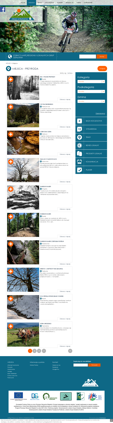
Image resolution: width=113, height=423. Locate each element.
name (69, 73)
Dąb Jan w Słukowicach (48, 159)
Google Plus (55, 369)
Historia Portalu (34, 365)
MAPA (78, 3)
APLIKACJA (69, 3)
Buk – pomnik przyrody (47, 77)
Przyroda (81, 81)
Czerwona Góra (45, 132)
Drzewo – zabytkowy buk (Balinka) (51, 269)
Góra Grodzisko (45, 324)
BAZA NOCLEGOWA (94, 121)
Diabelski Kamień (45, 186)
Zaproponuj (100, 113)
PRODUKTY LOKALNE (94, 153)
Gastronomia (11, 369)
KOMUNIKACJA (92, 162)
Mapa (102, 68)
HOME (23, 3)
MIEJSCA (31, 3)
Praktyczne (11, 378)
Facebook (55, 367)
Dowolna (81, 91)
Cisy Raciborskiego (46, 104)
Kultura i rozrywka (12, 375)
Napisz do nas (56, 365)
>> (70, 351)
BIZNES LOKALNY (92, 145)
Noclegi (10, 371)
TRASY (40, 3)
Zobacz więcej (65, 99)
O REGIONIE (88, 3)
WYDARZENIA (49, 3)
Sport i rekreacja (12, 373)
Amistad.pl (102, 418)
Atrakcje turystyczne (13, 365)
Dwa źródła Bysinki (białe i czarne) (51, 296)
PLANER (60, 3)
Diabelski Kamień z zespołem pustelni (52, 241)
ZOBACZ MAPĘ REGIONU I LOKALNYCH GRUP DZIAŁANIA (33, 56)
